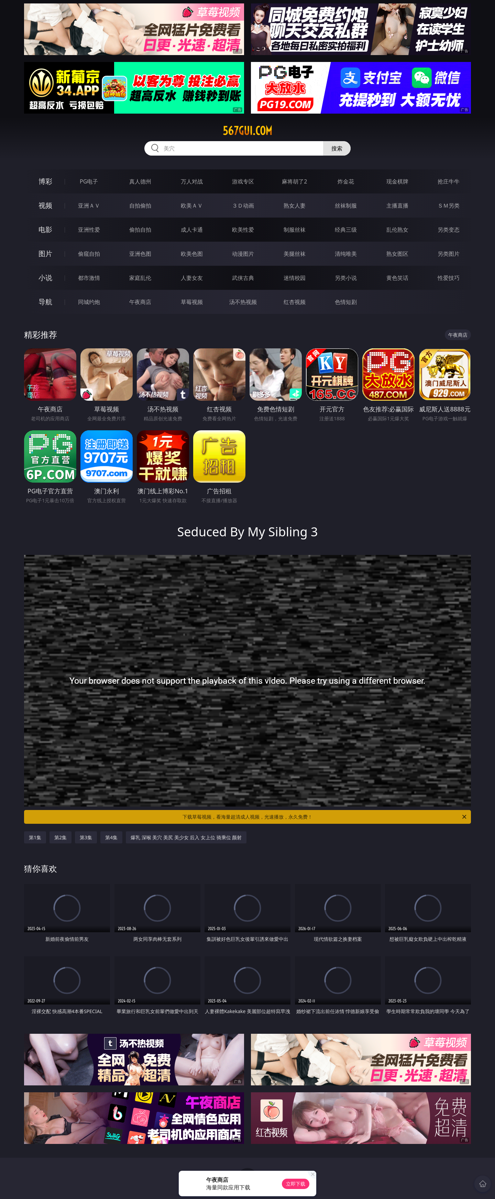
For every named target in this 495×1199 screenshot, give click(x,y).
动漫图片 (243, 253)
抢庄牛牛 (449, 181)
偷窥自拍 (89, 253)
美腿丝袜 (295, 253)
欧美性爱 (243, 229)
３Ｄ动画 (243, 205)
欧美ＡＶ (192, 205)
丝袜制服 (346, 205)
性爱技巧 (449, 278)
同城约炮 (89, 302)
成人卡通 (192, 229)
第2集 (60, 837)
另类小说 (346, 278)
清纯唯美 (346, 253)
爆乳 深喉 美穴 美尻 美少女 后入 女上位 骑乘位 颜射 (186, 837)
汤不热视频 (243, 302)
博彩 (45, 181)
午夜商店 (140, 302)
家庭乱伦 (140, 278)
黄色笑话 (397, 278)
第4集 (111, 837)
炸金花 (346, 181)
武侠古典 (243, 278)
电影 (45, 229)
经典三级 (346, 229)
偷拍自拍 (140, 229)
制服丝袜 (295, 229)
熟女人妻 (295, 205)
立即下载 (295, 1183)
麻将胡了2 (294, 181)
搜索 (336, 148)
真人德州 (140, 181)
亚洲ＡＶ (89, 205)
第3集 (86, 837)
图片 (45, 253)
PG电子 (89, 181)
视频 (45, 205)
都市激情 (89, 278)
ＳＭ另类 (449, 205)
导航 (45, 301)
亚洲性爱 (89, 229)
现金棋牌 (397, 181)
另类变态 (449, 229)
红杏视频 (295, 302)
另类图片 (449, 253)
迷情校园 (295, 278)
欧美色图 (192, 253)
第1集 (35, 837)
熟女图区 (397, 253)
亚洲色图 (140, 253)
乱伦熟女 (397, 229)
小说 (45, 277)
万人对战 (192, 181)
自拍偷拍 (140, 205)
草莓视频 (192, 302)
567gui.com (247, 131)
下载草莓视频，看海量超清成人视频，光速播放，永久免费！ (325, 817)
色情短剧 (346, 302)
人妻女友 (192, 278)
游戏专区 (243, 181)
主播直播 (397, 205)
